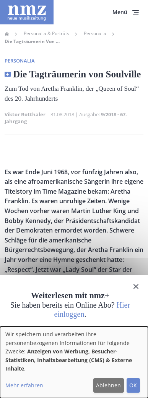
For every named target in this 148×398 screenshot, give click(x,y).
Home (7, 34)
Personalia (95, 33)
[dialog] (74, 362)
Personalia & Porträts (46, 33)
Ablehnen (108, 385)
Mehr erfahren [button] (24, 385)
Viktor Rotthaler (25, 114)
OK (133, 385)
